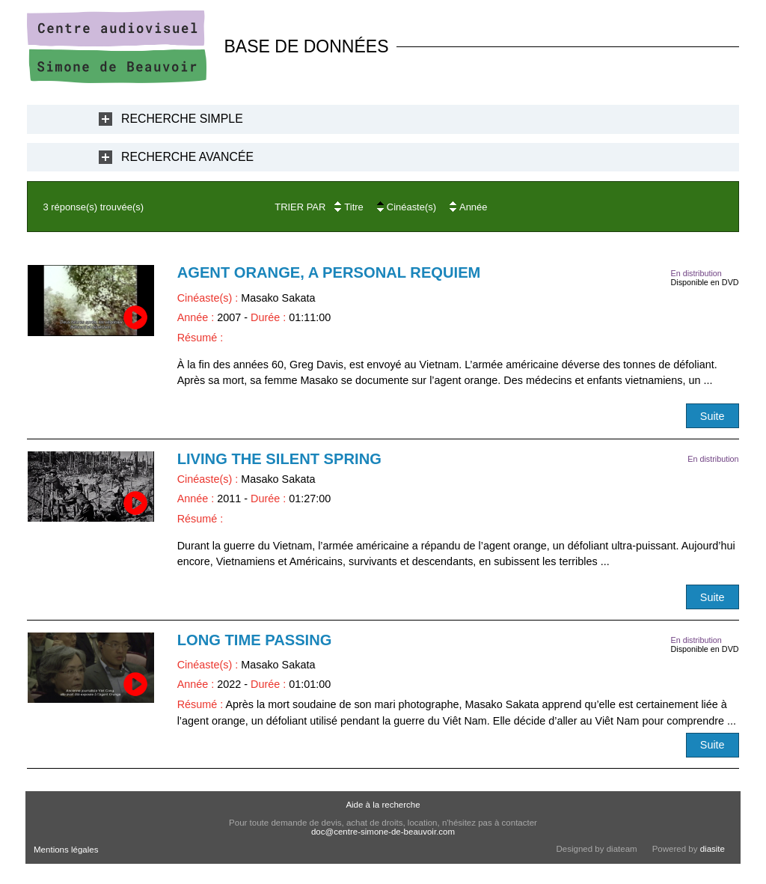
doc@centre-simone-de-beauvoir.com (383, 831)
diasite (712, 848)
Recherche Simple (182, 118)
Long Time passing (254, 640)
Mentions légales (66, 849)
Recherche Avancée (187, 156)
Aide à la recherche (383, 804)
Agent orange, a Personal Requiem (329, 272)
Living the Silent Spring (279, 459)
